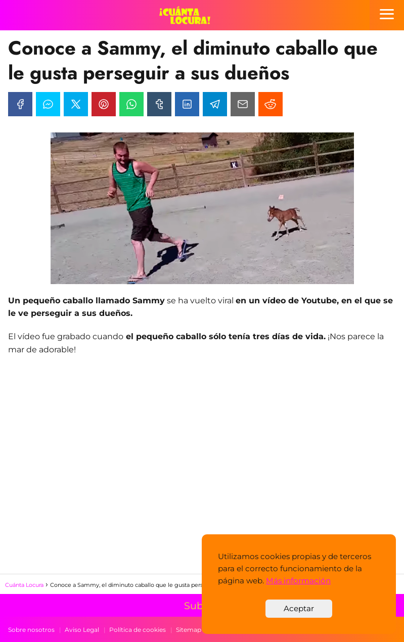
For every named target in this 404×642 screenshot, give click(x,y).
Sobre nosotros (31, 629)
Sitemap (188, 629)
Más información (298, 580)
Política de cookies (137, 629)
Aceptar (299, 608)
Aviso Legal (82, 629)
